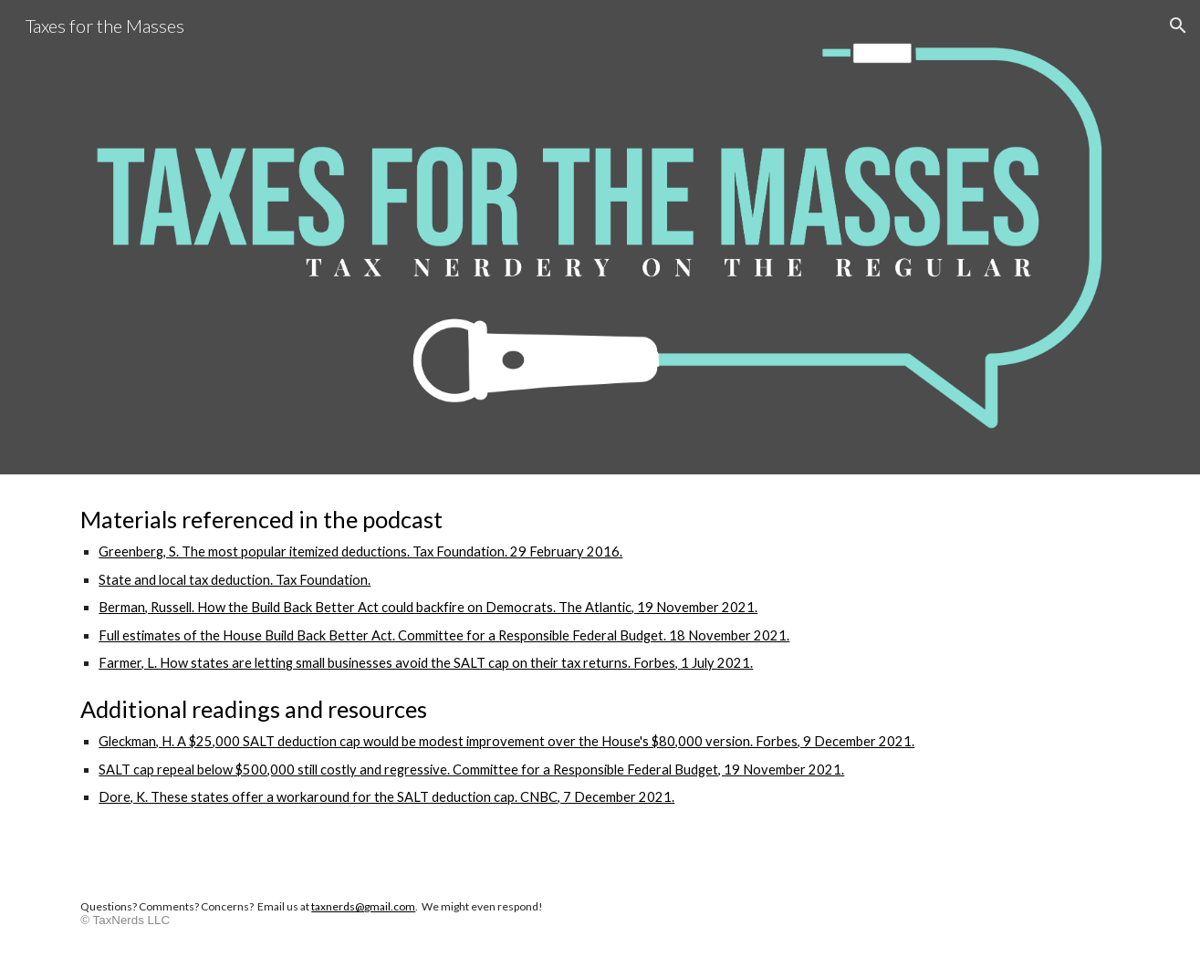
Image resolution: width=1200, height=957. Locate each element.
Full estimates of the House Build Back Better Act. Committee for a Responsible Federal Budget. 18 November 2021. (444, 635)
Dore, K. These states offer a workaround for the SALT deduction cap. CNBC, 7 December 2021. (386, 797)
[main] (599, 672)
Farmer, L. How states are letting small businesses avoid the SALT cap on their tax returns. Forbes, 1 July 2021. (426, 663)
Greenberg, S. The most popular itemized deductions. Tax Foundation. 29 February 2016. (360, 551)
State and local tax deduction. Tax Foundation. (234, 580)
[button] (1178, 25)
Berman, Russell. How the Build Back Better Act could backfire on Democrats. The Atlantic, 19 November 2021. (428, 607)
